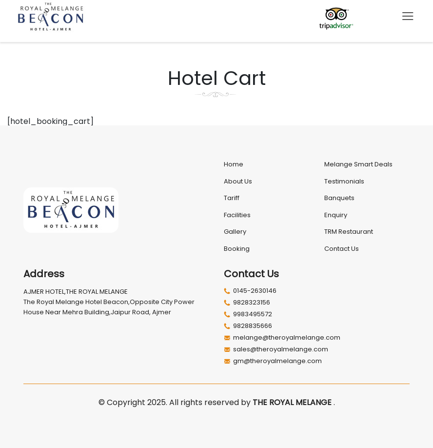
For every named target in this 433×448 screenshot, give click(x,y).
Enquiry (335, 215)
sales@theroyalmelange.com (276, 349)
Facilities (237, 215)
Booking (237, 248)
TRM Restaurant (348, 231)
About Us (238, 181)
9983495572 (248, 314)
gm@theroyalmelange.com (273, 361)
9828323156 (247, 302)
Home (233, 164)
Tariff (231, 198)
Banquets (339, 198)
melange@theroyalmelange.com (282, 338)
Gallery (235, 231)
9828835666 (248, 326)
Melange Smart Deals (358, 164)
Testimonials (344, 181)
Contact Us (341, 248)
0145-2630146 (250, 291)
